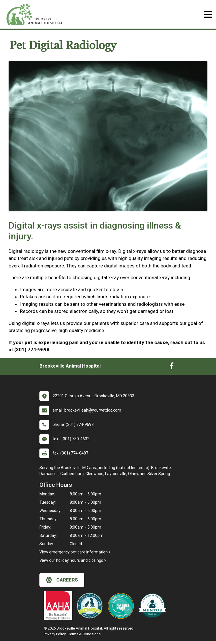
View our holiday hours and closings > (72, 560)
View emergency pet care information (73, 552)
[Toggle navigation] (208, 14)
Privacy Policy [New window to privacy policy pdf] (55, 634)
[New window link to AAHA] (59, 605)
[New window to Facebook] (172, 367)
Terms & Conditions (84, 634)
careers (62, 580)
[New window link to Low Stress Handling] (91, 605)
